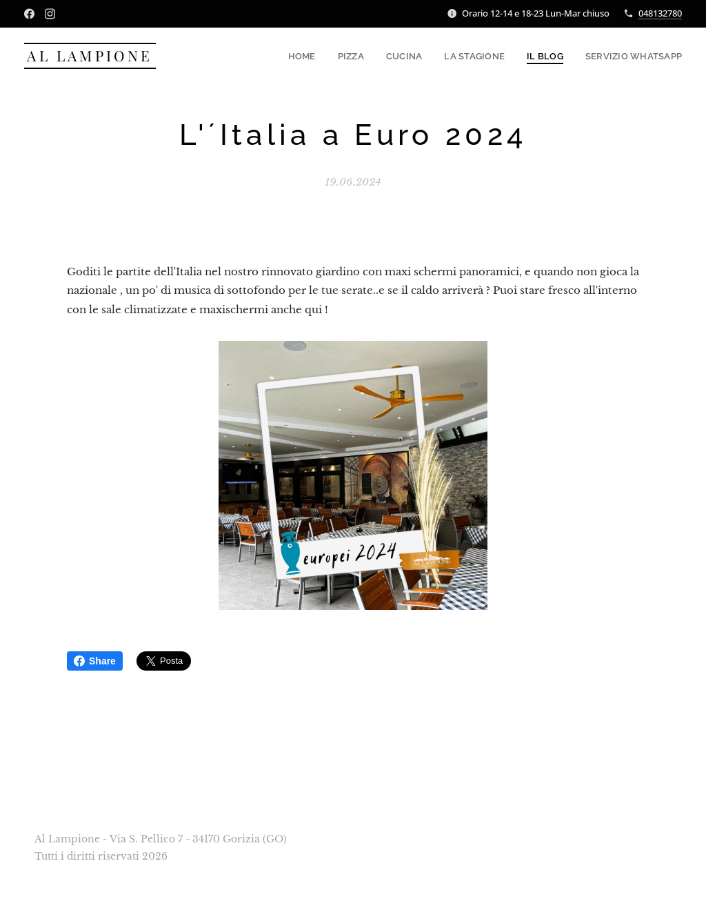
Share (95, 660)
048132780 (660, 13)
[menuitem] (317, 56)
